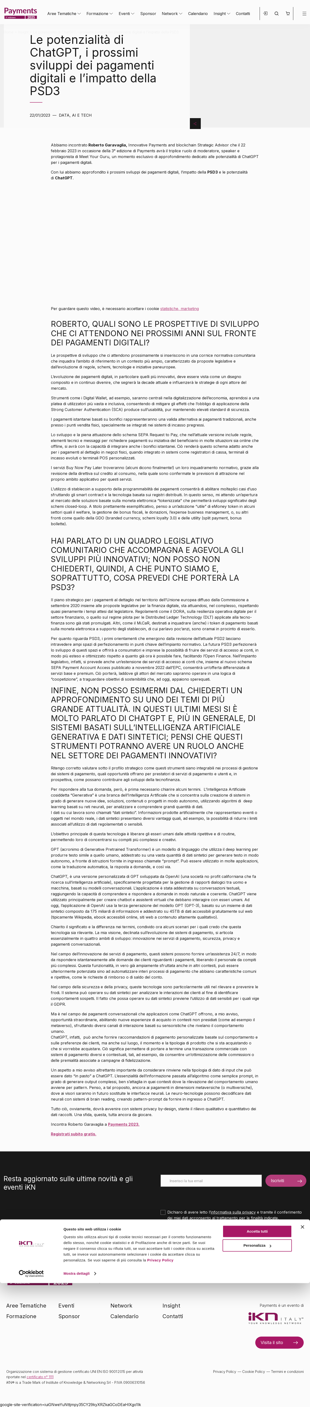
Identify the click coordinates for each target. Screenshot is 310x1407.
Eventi (124, 13)
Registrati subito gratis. (73, 1134)
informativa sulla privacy (233, 1212)
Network (170, 13)
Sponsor (148, 13)
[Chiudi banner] (302, 1351)
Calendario (198, 13)
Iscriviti (277, 1180)
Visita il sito (272, 1342)
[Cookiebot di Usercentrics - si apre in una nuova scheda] (31, 1397)
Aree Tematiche (61, 13)
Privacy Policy (160, 1384)
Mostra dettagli (76, 1397)
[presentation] (197, 1196)
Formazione (97, 13)
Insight (220, 13)
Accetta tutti (257, 1355)
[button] (288, 13)
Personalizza (257, 1369)
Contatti (243, 13)
